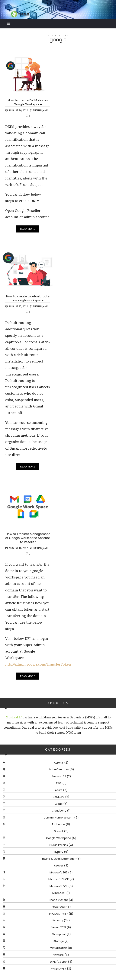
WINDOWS (57, 968)
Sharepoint (59, 934)
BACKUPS (58, 797)
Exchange (58, 824)
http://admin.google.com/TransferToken (38, 664)
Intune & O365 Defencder (59, 859)
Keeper (58, 866)
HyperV (58, 852)
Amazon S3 (58, 776)
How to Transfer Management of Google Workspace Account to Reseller (27, 538)
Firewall (58, 831)
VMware (58, 955)
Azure (58, 790)
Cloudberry (59, 811)
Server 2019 (58, 927)
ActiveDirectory (58, 769)
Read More (27, 228)
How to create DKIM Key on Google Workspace (28, 102)
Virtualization (58, 948)
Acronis (58, 763)
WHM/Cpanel (58, 962)
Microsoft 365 (58, 872)
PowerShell (59, 907)
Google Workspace (58, 838)
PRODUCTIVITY (58, 914)
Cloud (59, 804)
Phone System (58, 900)
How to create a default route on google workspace (28, 298)
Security (57, 921)
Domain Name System (58, 817)
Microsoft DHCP (58, 879)
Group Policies (58, 845)
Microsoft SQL (59, 886)
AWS (59, 783)
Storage (58, 941)
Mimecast (59, 893)
